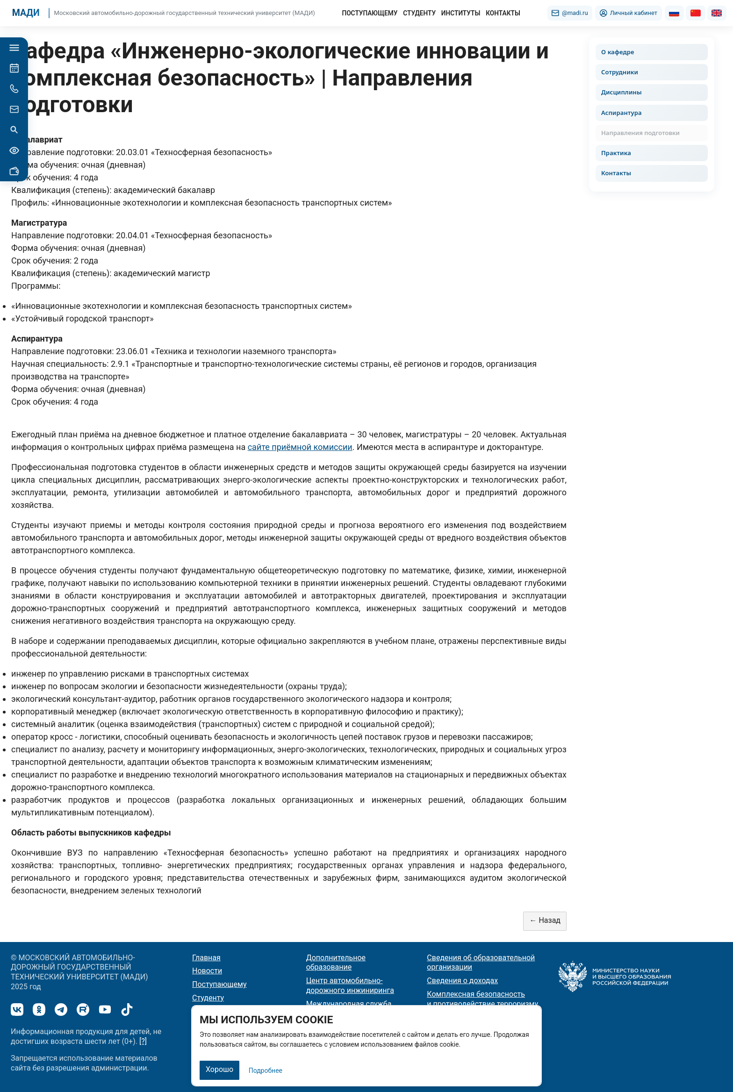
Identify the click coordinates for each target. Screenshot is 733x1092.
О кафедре (617, 52)
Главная (206, 957)
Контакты (616, 173)
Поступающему (219, 984)
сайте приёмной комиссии (300, 447)
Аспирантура (621, 112)
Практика (616, 153)
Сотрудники (619, 72)
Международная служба (349, 1003)
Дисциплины (621, 92)
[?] (143, 1041)
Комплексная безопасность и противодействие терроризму (482, 999)
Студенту (208, 997)
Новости (207, 970)
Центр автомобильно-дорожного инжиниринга (350, 985)
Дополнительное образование (336, 962)
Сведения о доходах (462, 980)
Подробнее (265, 1070)
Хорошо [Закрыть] (219, 1069)
